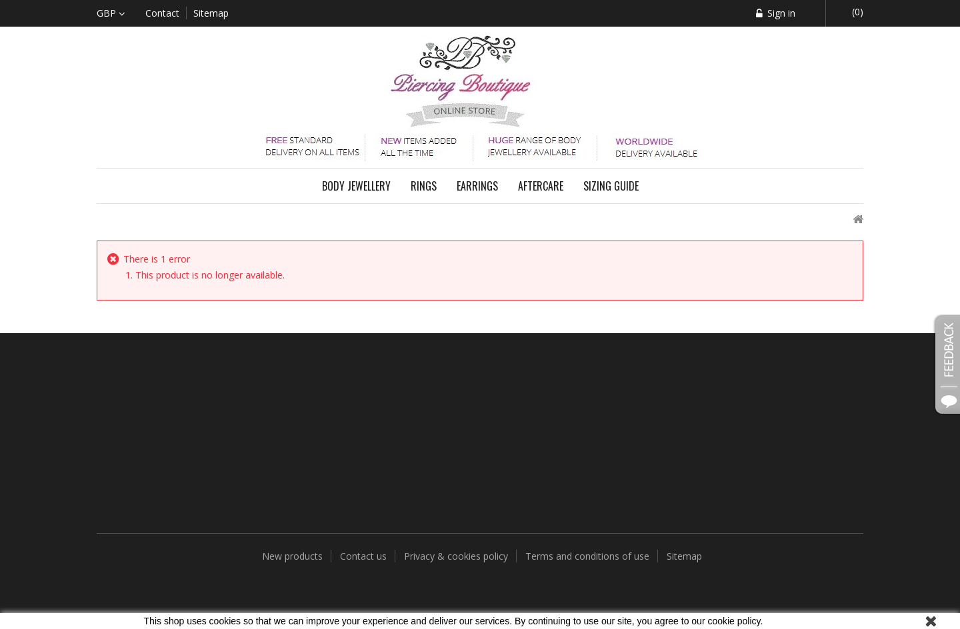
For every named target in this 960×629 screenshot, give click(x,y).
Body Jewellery (356, 186)
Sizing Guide (611, 186)
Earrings (477, 186)
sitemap (211, 13)
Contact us (364, 556)
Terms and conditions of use (588, 556)
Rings (424, 186)
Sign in (780, 13)
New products (293, 556)
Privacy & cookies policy (457, 556)
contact (162, 13)
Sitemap (684, 556)
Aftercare (540, 186)
